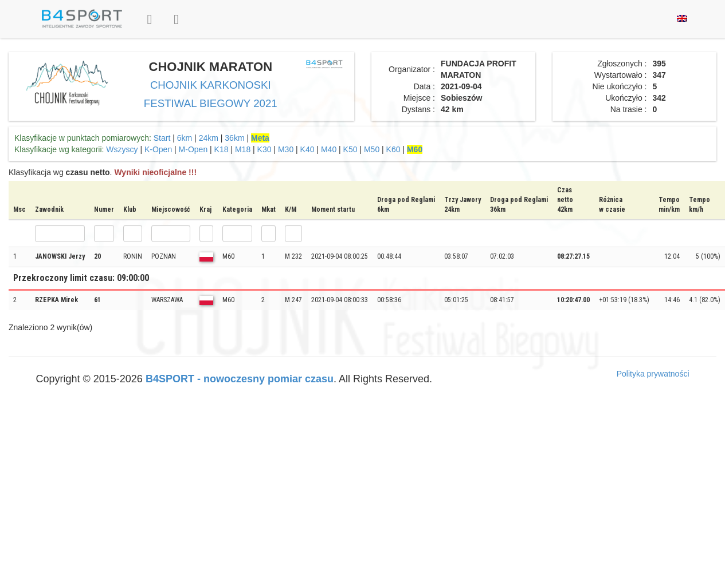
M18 (242, 149)
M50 (371, 149)
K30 (264, 149)
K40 (307, 149)
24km (208, 138)
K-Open (158, 149)
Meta (260, 138)
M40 (328, 149)
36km (234, 138)
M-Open (193, 149)
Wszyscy (122, 149)
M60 (414, 149)
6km (184, 138)
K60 (393, 149)
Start (162, 138)
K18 (221, 149)
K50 (350, 149)
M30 (285, 149)
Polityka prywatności (653, 373)
